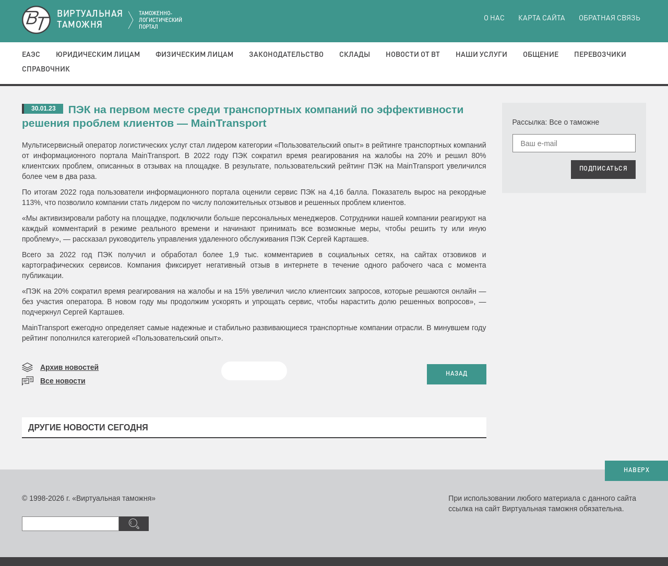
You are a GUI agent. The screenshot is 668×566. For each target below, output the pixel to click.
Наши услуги (481, 54)
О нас (494, 18)
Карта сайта (541, 18)
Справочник (46, 69)
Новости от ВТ (413, 54)
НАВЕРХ (636, 470)
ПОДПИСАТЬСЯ (603, 169)
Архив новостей (69, 367)
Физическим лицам (194, 54)
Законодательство (286, 54)
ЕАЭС (31, 54)
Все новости (63, 381)
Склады (354, 54)
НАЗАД (457, 374)
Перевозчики (600, 54)
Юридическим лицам (98, 54)
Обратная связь (609, 18)
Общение (540, 54)
